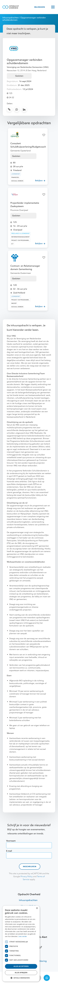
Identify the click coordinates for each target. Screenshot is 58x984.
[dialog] (21, 944)
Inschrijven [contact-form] (29, 866)
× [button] (37, 908)
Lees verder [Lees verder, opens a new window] (22, 936)
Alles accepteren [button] (21, 966)
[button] (21, 978)
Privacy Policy (27, 876)
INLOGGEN (39, 7)
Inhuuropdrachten (10, 17)
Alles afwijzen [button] (21, 973)
